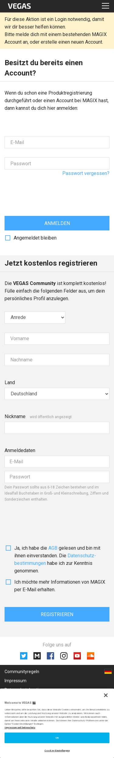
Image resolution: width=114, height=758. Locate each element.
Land (10, 382)
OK (57, 737)
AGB (52, 548)
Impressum (15, 680)
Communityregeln (22, 671)
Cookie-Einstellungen (57, 750)
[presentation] (51, 190)
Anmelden (57, 223)
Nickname (15, 416)
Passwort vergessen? (85, 173)
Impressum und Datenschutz (20, 727)
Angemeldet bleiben (35, 238)
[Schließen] (105, 695)
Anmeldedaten (20, 450)
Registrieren (57, 614)
